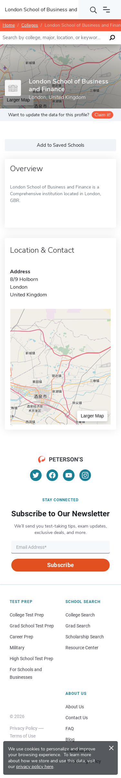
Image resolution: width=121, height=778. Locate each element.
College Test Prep (27, 614)
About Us (75, 706)
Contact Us (77, 717)
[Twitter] (36, 475)
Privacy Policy (23, 728)
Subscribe (60, 565)
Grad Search (78, 625)
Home (9, 25)
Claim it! (102, 115)
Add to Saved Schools (60, 145)
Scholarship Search (85, 636)
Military (17, 647)
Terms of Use (22, 736)
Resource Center (82, 647)
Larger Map (92, 415)
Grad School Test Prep (32, 625)
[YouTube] (69, 475)
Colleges (29, 25)
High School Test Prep (31, 658)
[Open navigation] (106, 10)
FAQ (70, 728)
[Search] (93, 10)
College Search (80, 614)
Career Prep (21, 636)
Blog (70, 739)
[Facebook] (52, 475)
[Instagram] (85, 475)
